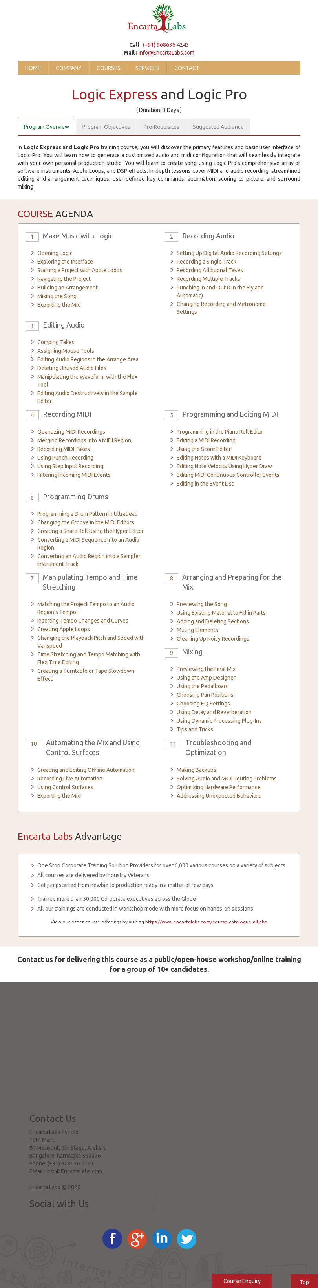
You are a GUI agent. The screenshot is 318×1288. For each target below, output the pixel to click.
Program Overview (46, 127)
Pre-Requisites (161, 127)
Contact (186, 68)
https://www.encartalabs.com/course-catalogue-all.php (206, 921)
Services (147, 68)
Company (69, 68)
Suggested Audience (218, 127)
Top (304, 1282)
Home (33, 68)
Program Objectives (106, 127)
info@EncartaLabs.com (166, 52)
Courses (109, 68)
